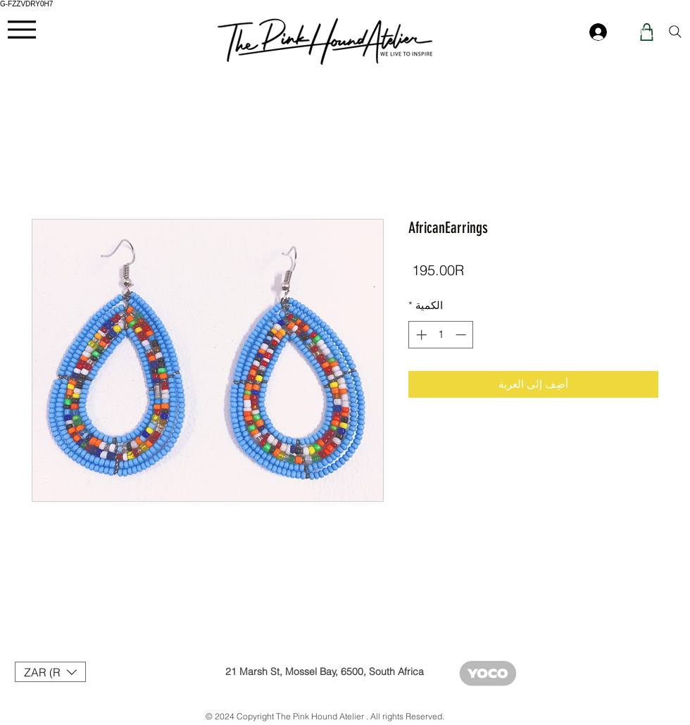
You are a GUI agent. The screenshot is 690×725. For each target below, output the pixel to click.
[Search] (675, 31)
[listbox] (50, 672)
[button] (50, 672)
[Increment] (419, 335)
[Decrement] (462, 335)
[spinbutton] (441, 335)
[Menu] (21, 29)
